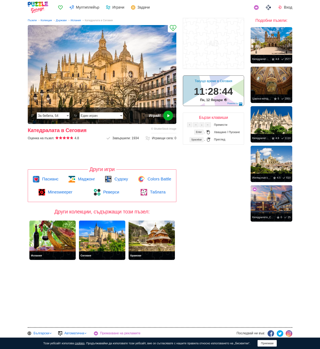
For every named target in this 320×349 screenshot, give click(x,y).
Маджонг (86, 179)
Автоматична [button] (74, 333)
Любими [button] (60, 7)
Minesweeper (59, 192)
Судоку (120, 179)
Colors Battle (158, 179)
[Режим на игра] (101, 115)
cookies (79, 343)
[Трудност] (53, 115)
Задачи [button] (143, 7)
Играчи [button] (118, 7)
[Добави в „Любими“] (172, 28)
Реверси (110, 192)
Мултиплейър (87, 7)
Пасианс (50, 179)
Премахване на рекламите (120, 333)
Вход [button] (288, 7)
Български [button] (41, 333)
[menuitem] (60, 7)
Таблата (157, 192)
